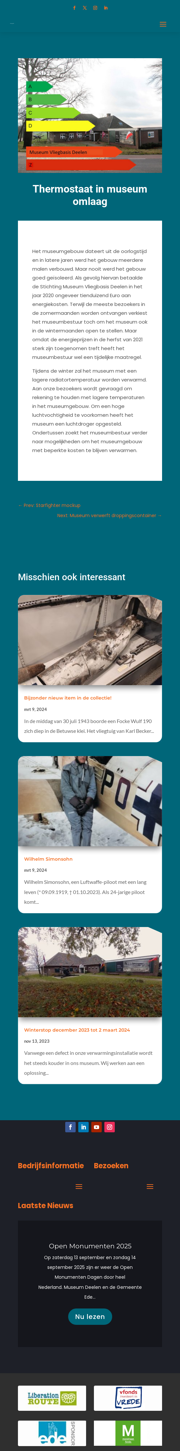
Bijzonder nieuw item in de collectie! (68, 698)
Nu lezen (90, 1320)
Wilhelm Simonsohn (48, 859)
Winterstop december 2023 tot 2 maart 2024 (77, 1030)
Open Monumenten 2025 (90, 1250)
